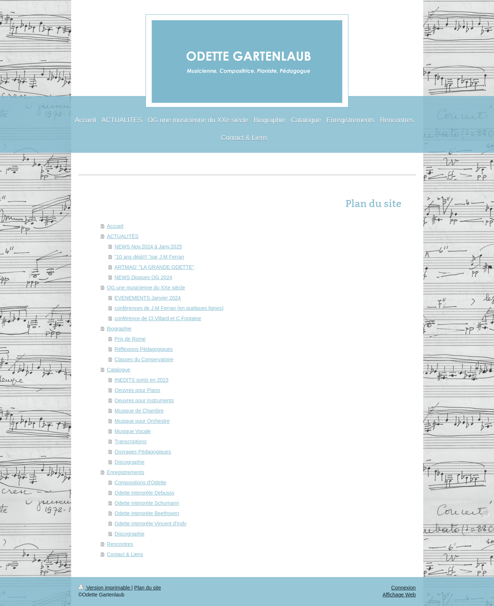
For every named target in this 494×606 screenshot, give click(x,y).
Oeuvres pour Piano (137, 390)
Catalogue (118, 370)
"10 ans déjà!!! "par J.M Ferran (149, 257)
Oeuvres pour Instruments (144, 400)
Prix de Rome (130, 339)
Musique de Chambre (139, 411)
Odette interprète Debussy (144, 493)
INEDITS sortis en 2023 (141, 380)
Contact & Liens (125, 554)
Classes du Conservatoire (143, 359)
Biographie (119, 329)
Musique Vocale (132, 431)
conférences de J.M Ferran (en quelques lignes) (168, 308)
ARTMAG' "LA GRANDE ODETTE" (154, 267)
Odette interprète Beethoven (146, 513)
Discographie (129, 462)
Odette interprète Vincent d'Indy (150, 523)
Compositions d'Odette (140, 482)
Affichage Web (399, 595)
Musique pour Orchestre (141, 421)
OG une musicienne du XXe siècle (146, 288)
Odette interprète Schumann (146, 503)
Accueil (115, 226)
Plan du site (147, 588)
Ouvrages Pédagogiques (142, 452)
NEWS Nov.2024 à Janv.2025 (148, 247)
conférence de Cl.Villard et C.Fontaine (157, 318)
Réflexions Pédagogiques (143, 349)
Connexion (403, 588)
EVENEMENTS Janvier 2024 (147, 298)
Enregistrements (125, 472)
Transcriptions (130, 441)
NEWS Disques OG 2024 (143, 277)
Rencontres (120, 544)
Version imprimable (105, 588)
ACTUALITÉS (122, 236)
